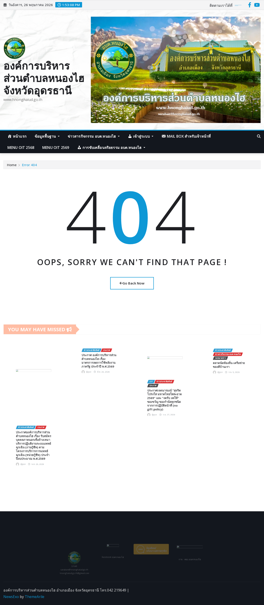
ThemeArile (34, 596)
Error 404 (29, 166)
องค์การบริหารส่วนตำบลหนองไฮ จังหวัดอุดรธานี (43, 78)
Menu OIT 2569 (55, 147)
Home (12, 166)
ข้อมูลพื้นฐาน (47, 136)
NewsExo (11, 596)
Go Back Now (132, 283)
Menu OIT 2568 (20, 147)
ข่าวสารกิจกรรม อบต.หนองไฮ (94, 136)
